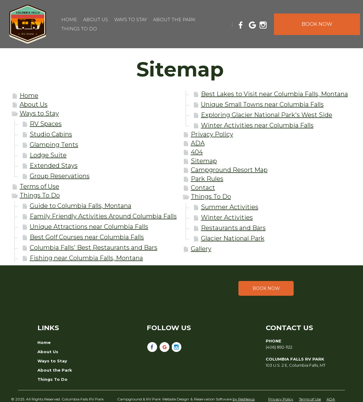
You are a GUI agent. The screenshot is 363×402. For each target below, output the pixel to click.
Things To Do (40, 195)
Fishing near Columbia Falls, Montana (86, 258)
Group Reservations (60, 176)
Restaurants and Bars (233, 228)
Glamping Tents (54, 144)
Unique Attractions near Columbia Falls (89, 226)
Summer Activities (229, 207)
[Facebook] (242, 24)
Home (29, 95)
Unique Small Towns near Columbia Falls (262, 104)
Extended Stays (54, 165)
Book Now (266, 288)
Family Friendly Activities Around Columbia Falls (103, 216)
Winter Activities (227, 217)
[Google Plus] (253, 24)
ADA (198, 143)
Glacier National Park (233, 238)
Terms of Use (39, 186)
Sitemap (204, 161)
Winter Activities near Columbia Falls (257, 125)
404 (197, 152)
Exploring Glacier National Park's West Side (266, 115)
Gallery (201, 248)
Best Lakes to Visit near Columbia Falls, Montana (274, 94)
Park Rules (207, 178)
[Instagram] (264, 24)
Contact (203, 187)
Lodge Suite (48, 155)
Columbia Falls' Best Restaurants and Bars (93, 247)
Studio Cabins (51, 134)
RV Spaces (46, 123)
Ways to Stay (39, 113)
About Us (34, 104)
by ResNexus (244, 399)
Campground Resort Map (229, 170)
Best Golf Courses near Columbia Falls (87, 237)
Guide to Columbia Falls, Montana (80, 205)
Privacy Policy (212, 134)
